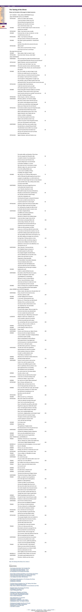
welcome (2, 7)
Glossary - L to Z (19, 570)
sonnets (2, 9)
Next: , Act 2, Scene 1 (19, 561)
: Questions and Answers (21, 575)
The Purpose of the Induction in (22, 579)
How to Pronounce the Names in (22, 574)
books (3, 19)
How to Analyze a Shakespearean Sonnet (19, 594)
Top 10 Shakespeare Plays (16, 590)
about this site (39, 609)
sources (2, 12)
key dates (2, 15)
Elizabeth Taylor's (19, 587)
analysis (2, 10)
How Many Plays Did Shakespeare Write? (19, 593)
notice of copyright (51, 609)
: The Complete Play (20, 568)
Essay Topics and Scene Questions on (24, 573)
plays (3, 8)
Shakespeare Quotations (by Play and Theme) (20, 603)
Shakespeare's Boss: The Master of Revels (19, 601)
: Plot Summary (19, 576)
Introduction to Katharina (15, 580)
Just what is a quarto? (15, 606)
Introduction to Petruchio (15, 581)
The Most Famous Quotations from (23, 583)
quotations (2, 11)
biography (2, 13)
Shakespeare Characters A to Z (17, 589)
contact (13, 6)
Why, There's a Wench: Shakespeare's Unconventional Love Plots (24, 585)
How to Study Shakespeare (16, 595)
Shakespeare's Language (15, 598)
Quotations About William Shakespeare (18, 604)
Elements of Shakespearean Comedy (18, 584)
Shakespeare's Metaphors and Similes (18, 592)
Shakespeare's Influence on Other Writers (19, 599)
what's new (33, 609)
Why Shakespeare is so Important (17, 597)
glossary (2, 20)
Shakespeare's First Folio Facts (17, 605)
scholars (2, 21)
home (9, 6)
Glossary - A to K (19, 569)
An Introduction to (19, 571)
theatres (2, 14)
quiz (3, 22)
